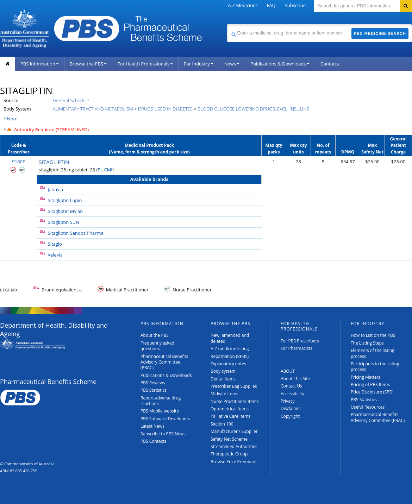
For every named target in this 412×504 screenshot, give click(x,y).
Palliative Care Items (230, 416)
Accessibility (292, 394)
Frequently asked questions (157, 346)
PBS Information (39, 64)
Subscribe (295, 5)
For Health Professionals (145, 64)
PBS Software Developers (165, 419)
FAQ (271, 5)
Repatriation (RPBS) (230, 356)
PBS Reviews (153, 383)
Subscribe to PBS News (163, 434)
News (231, 64)
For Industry (198, 64)
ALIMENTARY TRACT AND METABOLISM (93, 109)
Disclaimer (291, 408)
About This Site (295, 379)
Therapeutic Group (229, 454)
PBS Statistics (154, 390)
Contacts (329, 64)
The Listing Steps (367, 343)
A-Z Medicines (242, 5)
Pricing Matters (365, 377)
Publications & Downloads (280, 64)
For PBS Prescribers (300, 341)
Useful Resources (368, 407)
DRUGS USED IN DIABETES (165, 109)
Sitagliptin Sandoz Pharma (76, 233)
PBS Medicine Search (380, 33)
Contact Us (291, 386)
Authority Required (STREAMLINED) (51, 129)
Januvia (55, 189)
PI (99, 169)
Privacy (288, 401)
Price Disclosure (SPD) (372, 392)
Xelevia (55, 255)
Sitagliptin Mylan (65, 211)
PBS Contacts (154, 441)
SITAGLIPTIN (54, 161)
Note (12, 118)
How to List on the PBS (373, 335)
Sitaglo (55, 244)
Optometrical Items (230, 409)
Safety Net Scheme (229, 439)
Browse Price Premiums (234, 462)
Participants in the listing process (375, 366)
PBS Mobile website (160, 411)
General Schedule (71, 100)
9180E (18, 161)
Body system (223, 371)
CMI (108, 169)
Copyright (290, 416)
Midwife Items (224, 394)
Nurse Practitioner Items (235, 401)
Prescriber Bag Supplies (234, 386)
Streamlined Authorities (234, 446)
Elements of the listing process (372, 353)
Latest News (152, 426)
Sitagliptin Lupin (65, 200)
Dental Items (223, 379)
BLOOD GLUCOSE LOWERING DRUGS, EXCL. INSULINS (253, 109)
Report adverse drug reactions (161, 401)
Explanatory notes (228, 364)
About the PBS (155, 335)
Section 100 (222, 424)
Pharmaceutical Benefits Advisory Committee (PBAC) (164, 362)
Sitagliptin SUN (64, 222)
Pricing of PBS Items (370, 385)
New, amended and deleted (230, 338)
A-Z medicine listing (230, 349)
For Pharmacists (296, 348)
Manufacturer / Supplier (234, 431)
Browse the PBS (88, 64)
